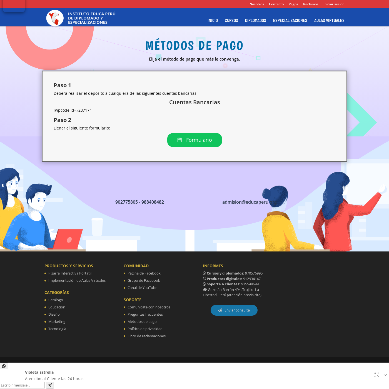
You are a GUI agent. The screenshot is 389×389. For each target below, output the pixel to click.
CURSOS (231, 20)
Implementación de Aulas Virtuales (77, 280)
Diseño (54, 314)
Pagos (293, 4)
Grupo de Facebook (144, 280)
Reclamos (310, 4)
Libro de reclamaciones (147, 336)
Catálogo (55, 300)
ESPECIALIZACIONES (290, 20)
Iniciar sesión (334, 4)
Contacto (276, 4)
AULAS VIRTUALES (329, 20)
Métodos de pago (142, 321)
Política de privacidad (145, 328)
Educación (56, 307)
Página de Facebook (144, 273)
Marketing (56, 321)
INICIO (213, 20)
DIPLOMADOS (255, 20)
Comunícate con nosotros (149, 307)
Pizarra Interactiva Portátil (69, 273)
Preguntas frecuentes (145, 314)
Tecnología (57, 328)
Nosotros (257, 4)
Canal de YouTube (142, 288)
